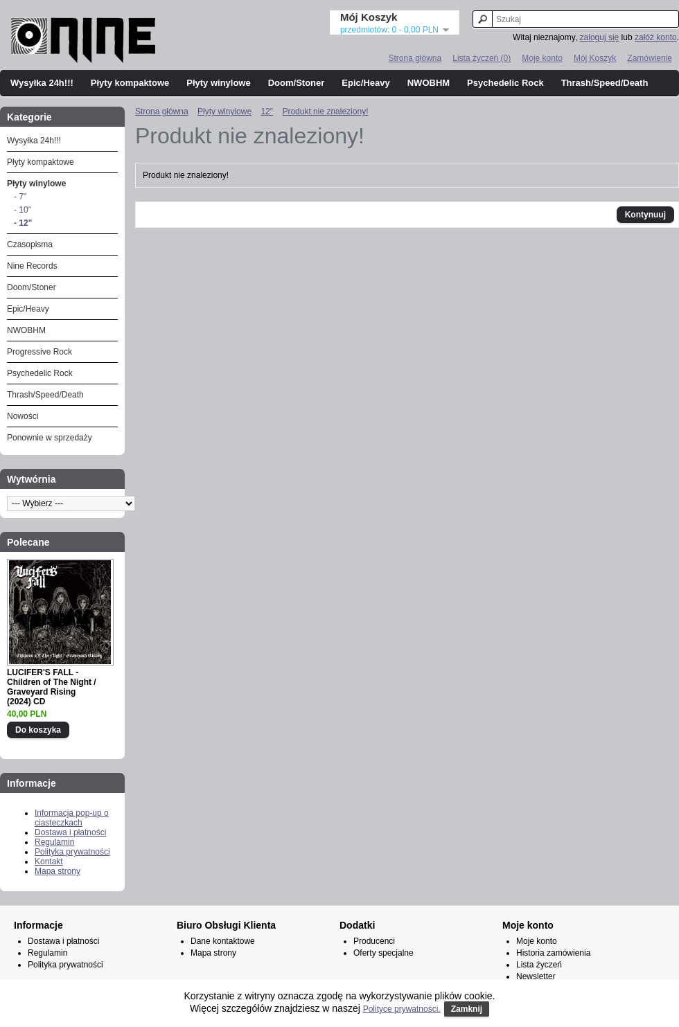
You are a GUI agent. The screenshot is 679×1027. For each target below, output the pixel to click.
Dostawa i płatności (70, 832)
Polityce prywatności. (402, 1009)
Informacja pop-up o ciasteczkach (72, 818)
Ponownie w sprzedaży (49, 438)
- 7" (20, 197)
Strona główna (414, 58)
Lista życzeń (539, 965)
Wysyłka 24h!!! (41, 83)
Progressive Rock (39, 352)
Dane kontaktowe (223, 941)
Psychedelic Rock (505, 83)
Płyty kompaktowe (130, 83)
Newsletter (536, 976)
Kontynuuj (645, 215)
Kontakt (49, 861)
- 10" (22, 210)
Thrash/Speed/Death (605, 83)
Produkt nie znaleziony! (325, 111)
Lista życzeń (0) (481, 58)
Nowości (22, 416)
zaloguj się (599, 37)
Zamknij (466, 1009)
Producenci (374, 941)
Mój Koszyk (595, 58)
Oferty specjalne (383, 953)
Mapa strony (57, 871)
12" (267, 111)
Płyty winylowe (218, 83)
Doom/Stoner (296, 83)
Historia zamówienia (553, 953)
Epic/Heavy (365, 83)
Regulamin (54, 842)
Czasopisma (30, 244)
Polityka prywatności (72, 852)
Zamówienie (649, 58)
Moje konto (542, 58)
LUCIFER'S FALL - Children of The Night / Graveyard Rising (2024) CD (51, 687)
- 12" (23, 223)
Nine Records (32, 266)
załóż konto (656, 37)
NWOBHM (428, 83)
